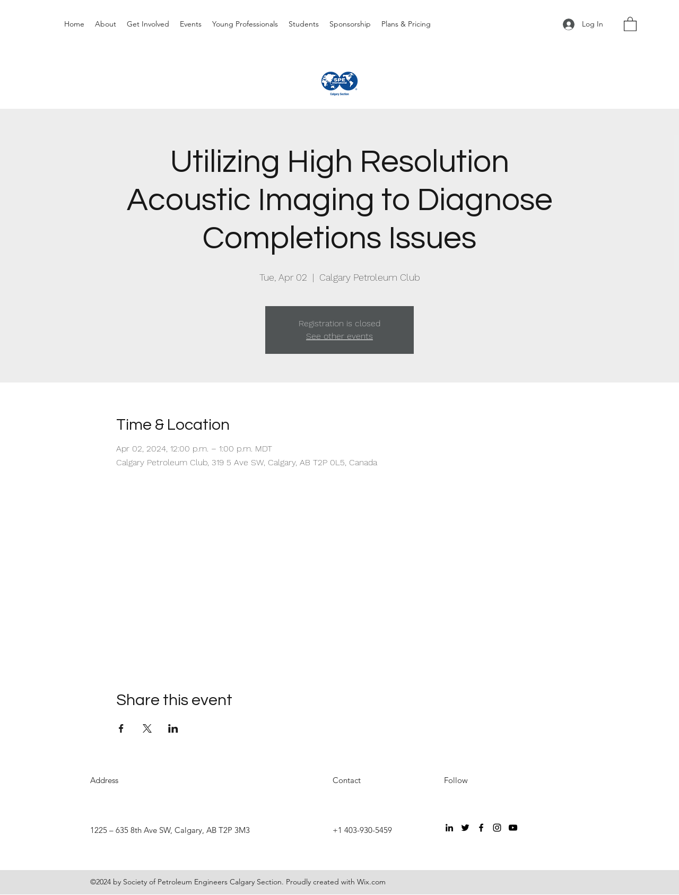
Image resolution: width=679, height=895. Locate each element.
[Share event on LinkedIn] (173, 728)
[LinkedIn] (449, 827)
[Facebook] (481, 827)
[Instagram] (497, 827)
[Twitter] (465, 827)
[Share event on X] (147, 728)
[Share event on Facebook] (121, 728)
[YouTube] (513, 827)
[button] (630, 23)
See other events (339, 336)
